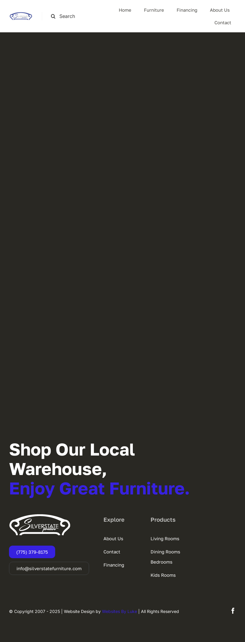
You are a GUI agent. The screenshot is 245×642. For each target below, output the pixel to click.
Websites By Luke (119, 611)
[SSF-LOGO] (21, 14)
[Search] (53, 16)
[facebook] (233, 611)
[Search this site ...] (66, 16)
